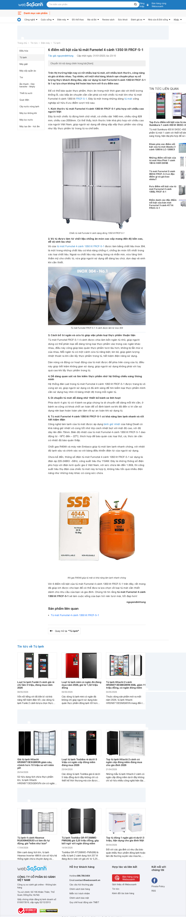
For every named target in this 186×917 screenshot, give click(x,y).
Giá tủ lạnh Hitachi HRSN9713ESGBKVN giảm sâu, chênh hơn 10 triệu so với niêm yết (35, 763)
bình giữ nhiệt (112, 424)
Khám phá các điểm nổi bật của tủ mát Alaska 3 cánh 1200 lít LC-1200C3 (162, 147)
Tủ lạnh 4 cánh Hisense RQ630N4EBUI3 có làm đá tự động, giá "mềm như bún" (33, 840)
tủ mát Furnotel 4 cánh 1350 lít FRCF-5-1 (80, 246)
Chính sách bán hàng (79, 889)
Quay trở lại (67, 631)
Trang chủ (22, 43)
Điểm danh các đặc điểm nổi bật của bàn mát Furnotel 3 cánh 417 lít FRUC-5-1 (163, 204)
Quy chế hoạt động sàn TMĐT (84, 902)
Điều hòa (24, 51)
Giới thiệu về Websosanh (124, 884)
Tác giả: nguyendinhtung (60, 55)
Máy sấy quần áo (28, 71)
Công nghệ (29, 19)
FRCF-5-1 (81, 98)
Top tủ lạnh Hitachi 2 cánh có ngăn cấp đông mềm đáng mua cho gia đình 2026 (124, 762)
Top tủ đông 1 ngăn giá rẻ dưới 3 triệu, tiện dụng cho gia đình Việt (125, 839)
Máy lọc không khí (28, 113)
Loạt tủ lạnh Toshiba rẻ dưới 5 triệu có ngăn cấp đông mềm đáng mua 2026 (79, 762)
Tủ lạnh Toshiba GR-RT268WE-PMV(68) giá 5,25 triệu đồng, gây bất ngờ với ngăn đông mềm (80, 840)
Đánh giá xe (136, 19)
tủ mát (128, 98)
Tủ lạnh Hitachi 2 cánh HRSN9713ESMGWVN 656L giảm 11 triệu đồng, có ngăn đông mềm (126, 685)
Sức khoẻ (122, 19)
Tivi (21, 77)
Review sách (108, 19)
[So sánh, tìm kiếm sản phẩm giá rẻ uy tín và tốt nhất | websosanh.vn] (30, 4)
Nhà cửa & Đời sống (158, 19)
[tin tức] (19, 19)
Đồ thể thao (78, 19)
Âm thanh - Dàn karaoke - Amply (27, 85)
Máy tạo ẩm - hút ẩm (30, 126)
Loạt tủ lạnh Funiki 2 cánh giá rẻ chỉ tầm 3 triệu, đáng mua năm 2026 (35, 685)
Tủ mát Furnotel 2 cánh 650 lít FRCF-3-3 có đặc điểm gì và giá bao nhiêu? (162, 175)
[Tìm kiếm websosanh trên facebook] (154, 880)
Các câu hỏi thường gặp (81, 884)
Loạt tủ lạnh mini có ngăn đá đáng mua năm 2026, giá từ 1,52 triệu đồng (81, 685)
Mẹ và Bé (91, 19)
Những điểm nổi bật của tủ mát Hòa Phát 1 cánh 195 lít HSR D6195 (162, 160)
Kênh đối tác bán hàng (123, 893)
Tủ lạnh (56, 43)
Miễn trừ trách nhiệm (79, 893)
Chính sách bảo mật (79, 898)
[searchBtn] (135, 4)
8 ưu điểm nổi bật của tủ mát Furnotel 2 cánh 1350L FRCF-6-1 (162, 189)
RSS (154, 891)
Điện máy (61, 19)
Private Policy (158, 886)
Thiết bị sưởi (26, 93)
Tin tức (34, 43)
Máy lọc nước (26, 120)
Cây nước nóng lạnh (29, 106)
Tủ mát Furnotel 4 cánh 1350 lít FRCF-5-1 (75, 615)
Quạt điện (24, 100)
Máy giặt (24, 64)
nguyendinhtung (136, 602)
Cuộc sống (46, 19)
